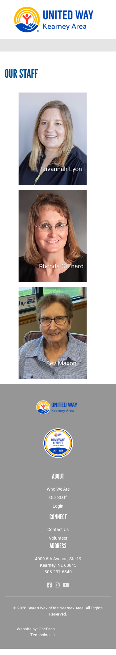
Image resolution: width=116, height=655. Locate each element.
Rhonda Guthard (61, 266)
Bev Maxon (61, 363)
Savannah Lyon (61, 169)
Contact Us (58, 529)
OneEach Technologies (42, 632)
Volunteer (58, 538)
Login (58, 506)
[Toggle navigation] (107, 45)
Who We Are (58, 489)
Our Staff (58, 497)
